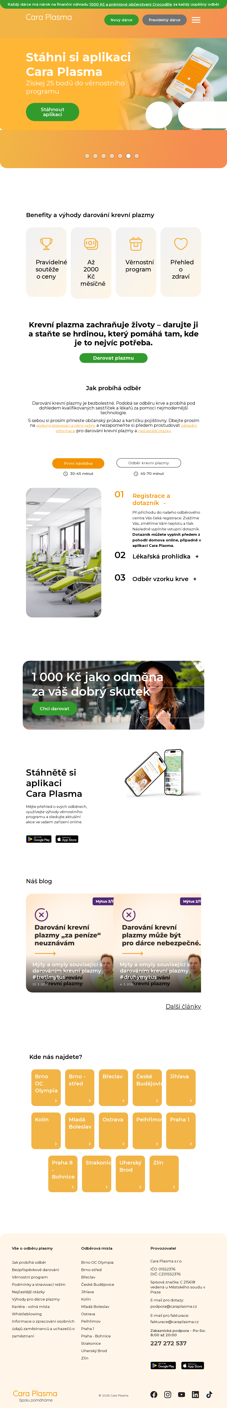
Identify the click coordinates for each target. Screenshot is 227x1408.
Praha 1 (181, 1136)
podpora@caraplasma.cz (173, 1312)
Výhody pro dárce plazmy (36, 1305)
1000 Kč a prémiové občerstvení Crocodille (130, 4)
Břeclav (113, 1093)
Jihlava (181, 1093)
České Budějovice (149, 1093)
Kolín (46, 1136)
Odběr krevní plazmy (148, 466)
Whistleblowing (27, 1319)
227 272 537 (168, 1349)
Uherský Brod (130, 1179)
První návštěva (78, 463)
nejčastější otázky (154, 431)
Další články (183, 1012)
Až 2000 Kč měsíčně (93, 261)
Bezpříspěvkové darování (35, 1275)
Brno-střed (91, 1275)
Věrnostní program (30, 1283)
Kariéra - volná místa (31, 1312)
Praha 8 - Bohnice (63, 1179)
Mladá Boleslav (80, 1136)
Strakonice (98, 1179)
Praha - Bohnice (96, 1342)
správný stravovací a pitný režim (65, 425)
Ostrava (113, 1136)
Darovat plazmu (113, 358)
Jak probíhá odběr (29, 1268)
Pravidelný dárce (164, 20)
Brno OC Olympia (46, 1093)
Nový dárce (121, 20)
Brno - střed (80, 1093)
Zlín (164, 1179)
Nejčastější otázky (28, 1297)
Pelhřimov (149, 1136)
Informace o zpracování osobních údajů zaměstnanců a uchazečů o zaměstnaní (43, 1334)
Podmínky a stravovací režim (39, 1290)
